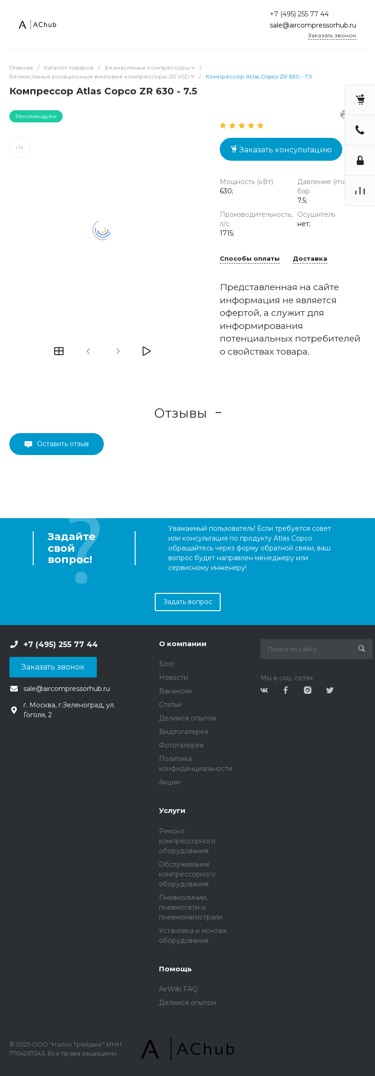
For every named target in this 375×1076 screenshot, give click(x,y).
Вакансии (175, 691)
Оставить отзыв (63, 444)
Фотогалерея (181, 745)
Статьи (170, 704)
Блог (167, 664)
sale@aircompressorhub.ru (313, 25)
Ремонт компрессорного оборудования (187, 841)
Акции (169, 782)
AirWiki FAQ (178, 989)
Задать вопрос (187, 602)
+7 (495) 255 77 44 (299, 14)
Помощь (175, 968)
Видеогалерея (183, 731)
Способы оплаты (250, 259)
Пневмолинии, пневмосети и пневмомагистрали (191, 907)
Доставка (310, 259)
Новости (173, 677)
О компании (183, 643)
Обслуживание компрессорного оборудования (187, 874)
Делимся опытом (187, 718)
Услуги (172, 810)
